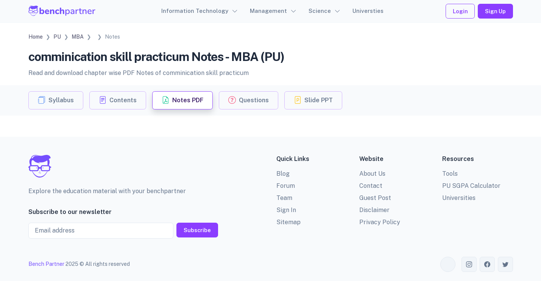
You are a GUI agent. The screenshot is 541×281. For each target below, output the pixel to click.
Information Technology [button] (194, 11)
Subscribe (197, 230)
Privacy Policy (379, 222)
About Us (372, 173)
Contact (370, 185)
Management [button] (268, 11)
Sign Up (495, 11)
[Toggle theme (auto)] (447, 264)
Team (284, 197)
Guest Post (375, 197)
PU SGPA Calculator (471, 185)
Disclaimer (374, 210)
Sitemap (288, 222)
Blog (283, 173)
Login (460, 11)
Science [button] (320, 11)
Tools (450, 173)
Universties (368, 11)
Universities (459, 197)
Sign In (286, 210)
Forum (285, 185)
